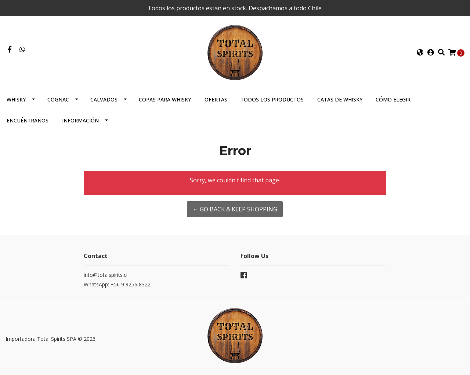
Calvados (104, 99)
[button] (420, 52)
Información (80, 120)
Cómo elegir (393, 99)
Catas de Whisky (339, 99)
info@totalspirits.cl (105, 274)
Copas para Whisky (165, 99)
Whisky (16, 99)
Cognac (58, 99)
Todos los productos (272, 99)
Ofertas (216, 99)
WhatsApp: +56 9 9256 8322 (117, 284)
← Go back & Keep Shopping (234, 209)
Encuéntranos (27, 120)
